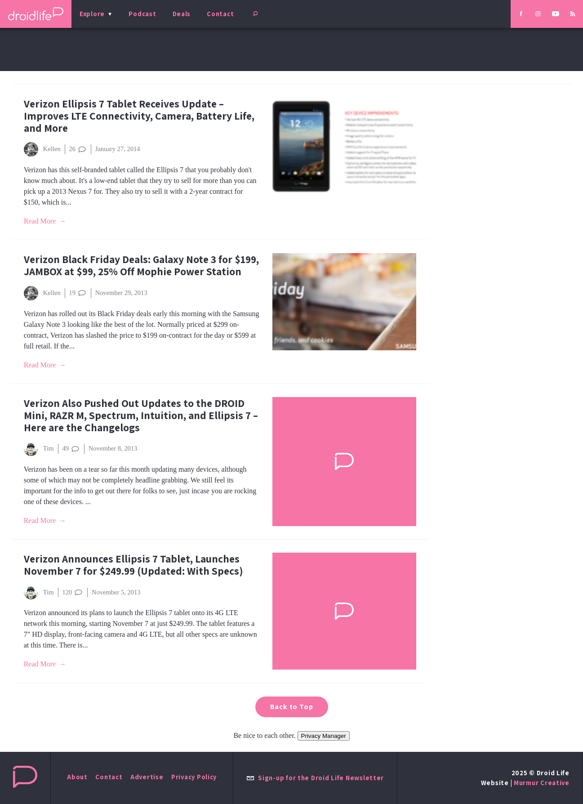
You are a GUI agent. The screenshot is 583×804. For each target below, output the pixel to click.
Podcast (142, 13)
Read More (40, 221)
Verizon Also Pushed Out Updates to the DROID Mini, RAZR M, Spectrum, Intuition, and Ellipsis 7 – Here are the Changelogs (141, 415)
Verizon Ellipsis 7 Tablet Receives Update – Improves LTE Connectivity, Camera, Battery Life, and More (139, 116)
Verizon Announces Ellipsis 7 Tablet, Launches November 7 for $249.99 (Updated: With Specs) (133, 565)
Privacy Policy (194, 777)
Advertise (147, 777)
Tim (39, 449)
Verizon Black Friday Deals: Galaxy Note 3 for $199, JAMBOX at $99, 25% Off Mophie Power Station (141, 265)
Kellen (42, 149)
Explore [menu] (92, 13)
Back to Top (291, 706)
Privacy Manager (323, 736)
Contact (220, 13)
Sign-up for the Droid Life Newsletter (315, 777)
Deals (182, 13)
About (77, 777)
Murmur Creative (542, 782)
